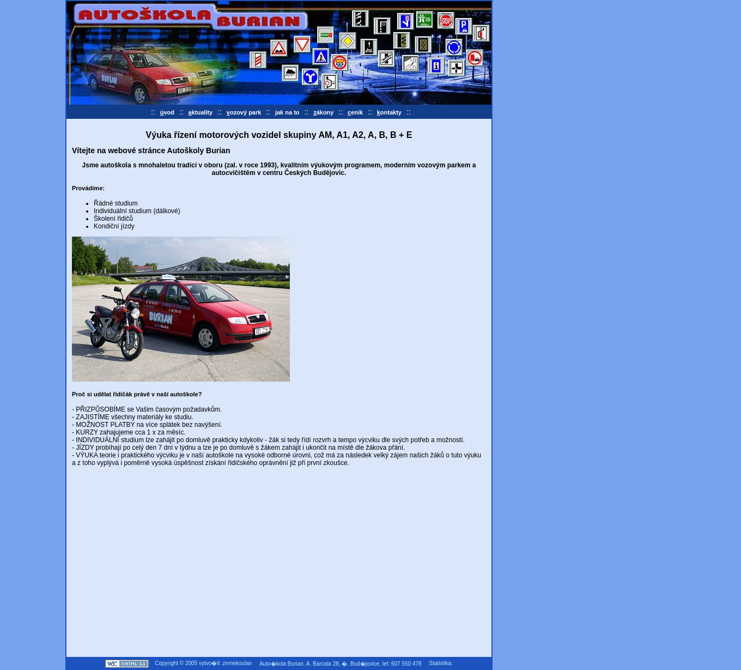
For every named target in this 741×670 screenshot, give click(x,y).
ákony (323, 112)
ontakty (389, 112)
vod (167, 112)
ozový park (244, 112)
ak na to (287, 112)
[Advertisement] (163, 573)
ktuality (201, 112)
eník (355, 112)
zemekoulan (237, 663)
